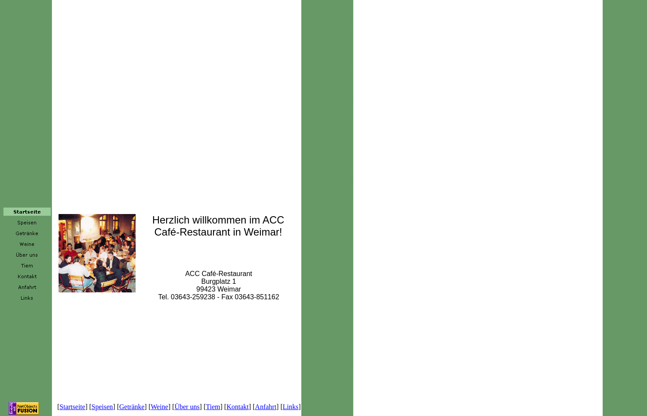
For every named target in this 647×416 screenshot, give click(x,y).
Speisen (102, 406)
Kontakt (237, 406)
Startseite (72, 406)
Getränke (132, 406)
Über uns (186, 406)
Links (290, 406)
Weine (159, 406)
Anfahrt (265, 406)
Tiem (213, 406)
